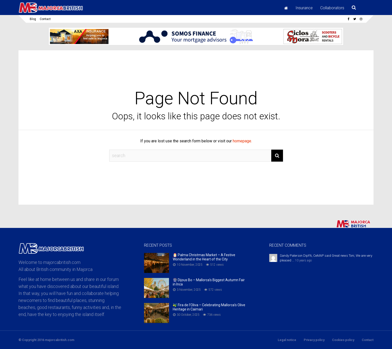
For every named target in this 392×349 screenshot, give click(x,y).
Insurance (304, 8)
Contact (45, 19)
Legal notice (287, 340)
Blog (33, 19)
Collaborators (332, 8)
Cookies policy (343, 340)
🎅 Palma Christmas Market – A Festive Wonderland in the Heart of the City (204, 257)
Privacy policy (314, 340)
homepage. (242, 141)
